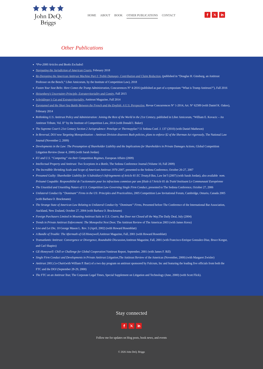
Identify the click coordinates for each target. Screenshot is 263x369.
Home (91, 15)
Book (118, 15)
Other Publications (142, 15)
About (105, 15)
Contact (168, 15)
